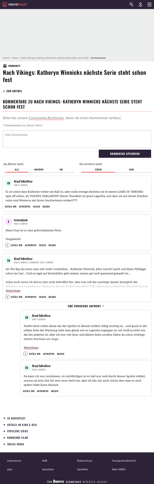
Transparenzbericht (124, 460)
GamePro (82, 469)
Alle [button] (17, 169)
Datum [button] (98, 169)
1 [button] (7, 245)
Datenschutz (84, 460)
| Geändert (33, 262)
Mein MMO (118, 469)
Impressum (14, 460)
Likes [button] (131, 169)
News (15, 57)
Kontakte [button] (39, 169)
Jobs (9, 469)
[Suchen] (131, 4)
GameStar (48, 469)
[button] (14, 91)
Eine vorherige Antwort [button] (86, 306)
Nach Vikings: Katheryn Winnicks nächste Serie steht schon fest (54, 57)
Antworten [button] (24, 206)
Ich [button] (61, 169)
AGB (44, 460)
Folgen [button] (36, 206)
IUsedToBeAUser (23, 181)
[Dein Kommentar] (77, 139)
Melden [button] (46, 206)
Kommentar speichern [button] (125, 154)
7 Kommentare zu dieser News (22, 125)
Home (6, 57)
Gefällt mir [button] (10, 206)
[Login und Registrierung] (140, 4)
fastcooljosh (21, 220)
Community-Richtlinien (46, 118)
